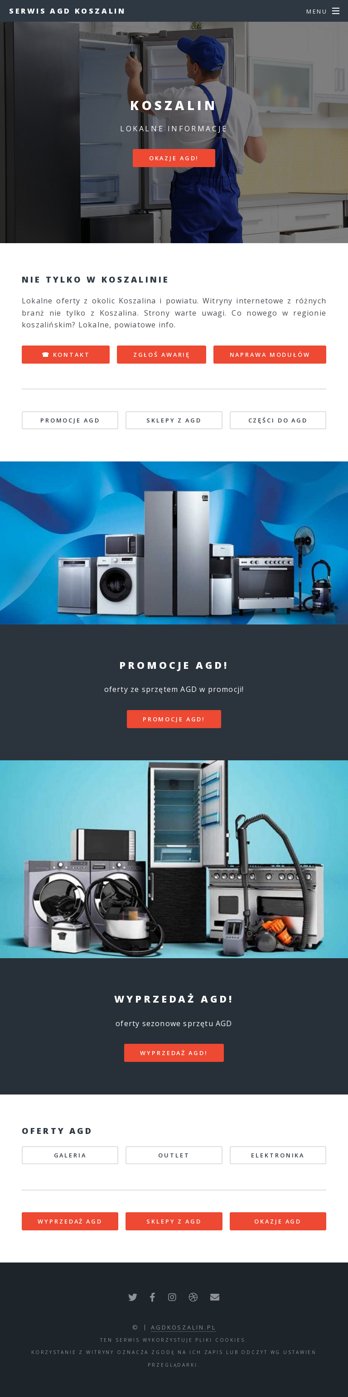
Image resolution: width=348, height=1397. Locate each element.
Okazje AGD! (174, 158)
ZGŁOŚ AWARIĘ (162, 354)
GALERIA (70, 1155)
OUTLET (173, 1155)
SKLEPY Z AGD (174, 420)
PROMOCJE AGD (70, 420)
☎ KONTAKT (66, 354)
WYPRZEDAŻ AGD (70, 1221)
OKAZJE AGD (277, 1221)
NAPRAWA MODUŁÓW (270, 354)
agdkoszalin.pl (183, 1327)
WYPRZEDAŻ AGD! (174, 1053)
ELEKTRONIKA (277, 1155)
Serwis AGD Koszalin (67, 11)
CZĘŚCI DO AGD (278, 420)
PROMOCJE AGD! (174, 719)
